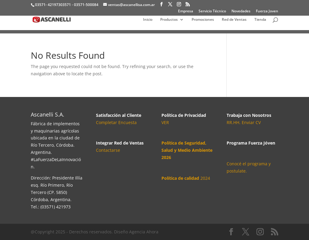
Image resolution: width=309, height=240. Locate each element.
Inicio (147, 19)
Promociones (203, 19)
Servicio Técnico (212, 11)
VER (165, 122)
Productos (169, 19)
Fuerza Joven (267, 11)
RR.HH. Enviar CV (244, 122)
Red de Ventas (234, 19)
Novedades (240, 11)
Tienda (260, 19)
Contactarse (108, 150)
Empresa (185, 11)
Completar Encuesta (116, 122)
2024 (185, 178)
